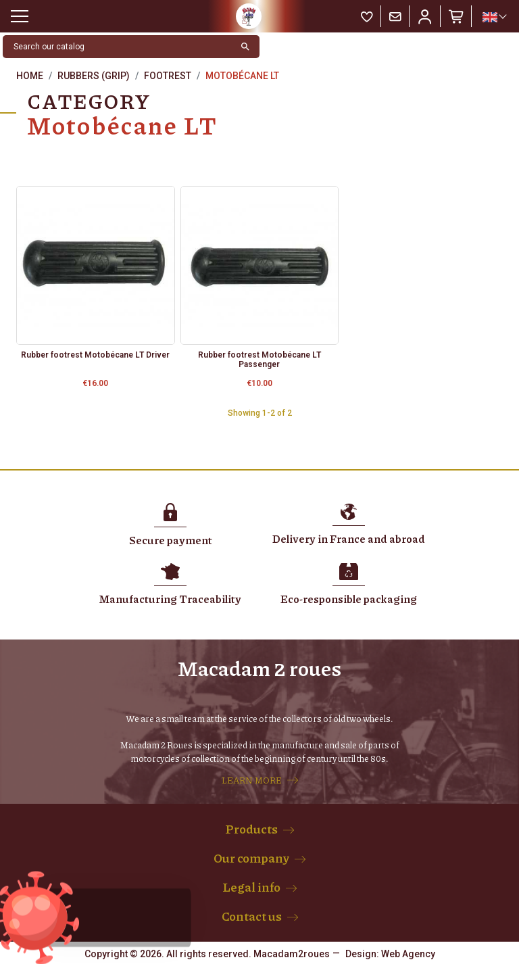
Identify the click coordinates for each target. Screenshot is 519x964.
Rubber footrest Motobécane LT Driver (95, 355)
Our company (251, 858)
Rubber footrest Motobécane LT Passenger (259, 359)
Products (251, 829)
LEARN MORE (252, 780)
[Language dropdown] (494, 17)
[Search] (117, 46)
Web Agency (408, 953)
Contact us (252, 916)
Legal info (251, 887)
